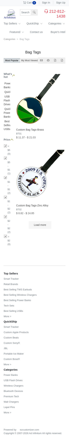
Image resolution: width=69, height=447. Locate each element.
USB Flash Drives (7, 100)
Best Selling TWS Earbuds (18, 289)
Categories (56, 23)
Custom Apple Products (16, 332)
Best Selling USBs (7, 125)
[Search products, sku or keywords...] (25, 12)
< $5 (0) (9, 150)
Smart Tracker (11, 278)
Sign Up (60, 2)
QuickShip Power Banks (10, 112)
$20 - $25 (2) (9, 226)
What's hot (7, 75)
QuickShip (34, 23)
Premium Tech (11, 396)
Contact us (36, 32)
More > (7, 316)
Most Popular (11, 60)
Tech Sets (9, 305)
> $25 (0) (9, 240)
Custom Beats (11, 337)
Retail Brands (11, 284)
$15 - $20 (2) (9, 207)
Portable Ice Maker (14, 353)
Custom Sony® (12, 343)
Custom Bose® (12, 359)
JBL (6, 348)
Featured (17, 32)
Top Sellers (12, 23)
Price (7, 139)
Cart (29, 2)
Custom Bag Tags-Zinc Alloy (32, 205)
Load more (40, 224)
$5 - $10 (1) (9, 168)
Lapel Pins (9, 407)
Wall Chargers (11, 401)
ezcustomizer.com (29, 429)
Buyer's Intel (58, 32)
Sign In (46, 2)
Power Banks (11, 375)
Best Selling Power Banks (17, 300)
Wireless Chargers (13, 385)
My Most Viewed (29, 60)
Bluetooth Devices (13, 391)
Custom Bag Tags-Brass (30, 129)
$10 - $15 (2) (9, 187)
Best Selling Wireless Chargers (20, 294)
